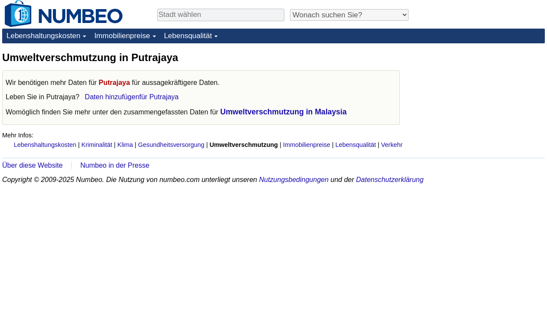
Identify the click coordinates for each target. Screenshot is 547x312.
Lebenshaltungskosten (43, 36)
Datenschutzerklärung (390, 179)
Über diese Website (32, 165)
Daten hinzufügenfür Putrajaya (131, 97)
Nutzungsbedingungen (294, 179)
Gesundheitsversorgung (171, 144)
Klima (125, 144)
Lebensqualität (188, 36)
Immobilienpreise (122, 36)
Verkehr (392, 144)
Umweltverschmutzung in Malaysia (283, 111)
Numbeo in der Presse (114, 165)
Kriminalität (96, 144)
